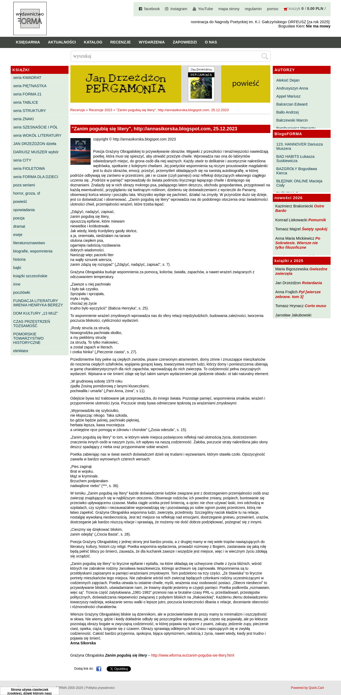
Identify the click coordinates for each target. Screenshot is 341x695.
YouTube (205, 9)
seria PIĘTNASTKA (30, 86)
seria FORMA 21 (27, 94)
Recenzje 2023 (100, 110)
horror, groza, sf (26, 193)
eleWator (21, 351)
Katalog (93, 42)
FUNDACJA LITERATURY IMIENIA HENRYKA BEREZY (38, 303)
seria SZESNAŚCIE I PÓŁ (35, 127)
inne (17, 284)
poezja (19, 218)
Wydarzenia (152, 42)
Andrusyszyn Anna (292, 88)
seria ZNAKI (23, 119)
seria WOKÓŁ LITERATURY (37, 135)
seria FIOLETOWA (29, 168)
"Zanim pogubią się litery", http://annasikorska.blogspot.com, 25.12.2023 (172, 110)
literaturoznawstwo (29, 243)
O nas (211, 42)
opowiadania (24, 210)
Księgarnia (28, 42)
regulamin (253, 9)
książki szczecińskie (30, 276)
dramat (19, 226)
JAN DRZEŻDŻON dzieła (35, 144)
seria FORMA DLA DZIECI (35, 177)
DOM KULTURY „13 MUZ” (35, 313)
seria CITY (22, 160)
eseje (17, 234)
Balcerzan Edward (291, 104)
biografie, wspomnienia (33, 251)
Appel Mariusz (288, 96)
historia (19, 259)
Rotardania (312, 283)
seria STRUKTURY (29, 111)
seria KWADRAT (27, 77)
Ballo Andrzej (287, 112)
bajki (17, 268)
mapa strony (228, 9)
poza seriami (24, 185)
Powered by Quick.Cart (307, 688)
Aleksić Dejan (287, 80)
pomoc (273, 9)
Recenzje (120, 42)
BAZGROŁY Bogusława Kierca (296, 171)
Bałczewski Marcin (292, 120)
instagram (178, 9)
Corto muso (315, 306)
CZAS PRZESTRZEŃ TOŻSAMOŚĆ (31, 323)
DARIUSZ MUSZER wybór (36, 152)
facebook (152, 9)
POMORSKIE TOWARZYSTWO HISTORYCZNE (28, 338)
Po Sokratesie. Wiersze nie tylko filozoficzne (297, 243)
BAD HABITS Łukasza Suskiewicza (295, 158)
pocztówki (21, 292)
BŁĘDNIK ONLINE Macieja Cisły (299, 183)
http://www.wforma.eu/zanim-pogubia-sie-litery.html (192, 655)
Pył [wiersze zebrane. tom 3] (298, 294)
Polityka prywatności (100, 688)
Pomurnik (317, 220)
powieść (20, 201)
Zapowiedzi (185, 42)
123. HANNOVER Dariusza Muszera (299, 146)
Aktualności (62, 42)
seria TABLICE (25, 102)
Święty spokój (314, 229)
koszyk (294, 8)
